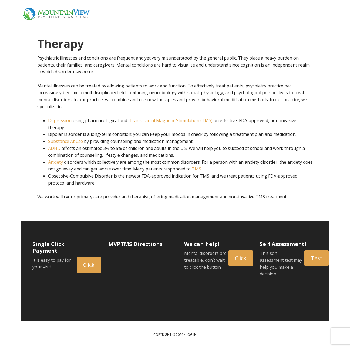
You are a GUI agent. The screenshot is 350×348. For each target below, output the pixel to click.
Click (89, 264)
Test (316, 258)
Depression (60, 120)
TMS (196, 169)
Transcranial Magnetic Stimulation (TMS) (171, 120)
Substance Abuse (65, 141)
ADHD (54, 148)
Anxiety (55, 162)
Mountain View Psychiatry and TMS (56, 13)
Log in (191, 334)
